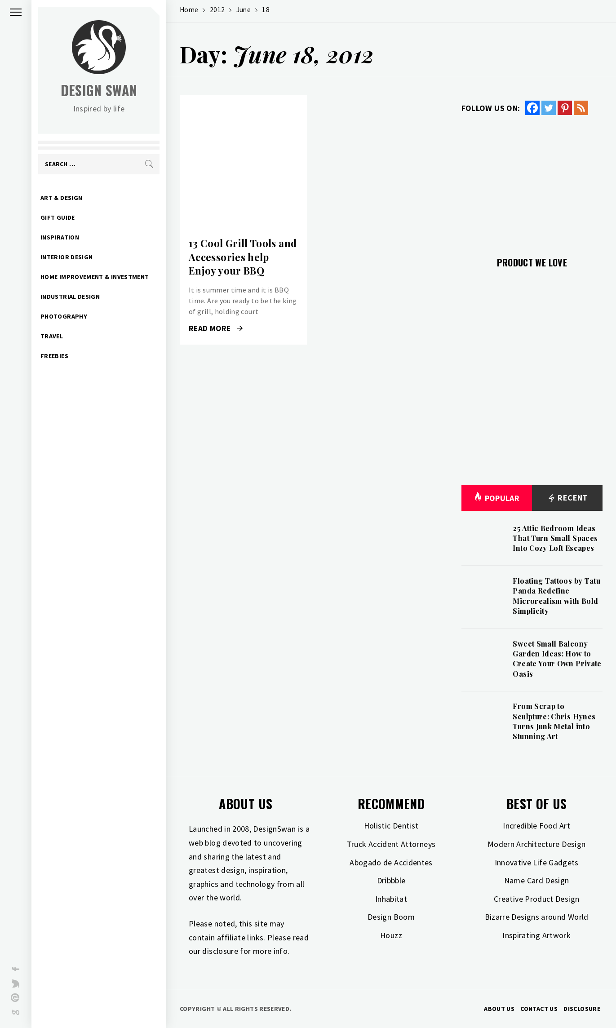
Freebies (54, 356)
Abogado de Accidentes (391, 862)
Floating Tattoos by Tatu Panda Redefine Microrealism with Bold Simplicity (556, 596)
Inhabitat (391, 899)
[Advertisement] (532, 180)
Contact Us (539, 1009)
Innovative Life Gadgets (537, 862)
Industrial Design (70, 296)
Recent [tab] (567, 498)
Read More (216, 328)
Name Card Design (536, 880)
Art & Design (61, 198)
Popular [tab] (496, 498)
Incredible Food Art (536, 825)
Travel (51, 336)
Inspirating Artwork (536, 935)
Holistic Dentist (391, 825)
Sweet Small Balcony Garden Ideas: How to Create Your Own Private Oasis (557, 658)
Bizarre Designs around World (537, 917)
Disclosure (581, 1009)
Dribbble (391, 880)
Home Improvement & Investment (94, 277)
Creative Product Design (536, 899)
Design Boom (391, 917)
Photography (63, 316)
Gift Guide (57, 217)
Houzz (391, 935)
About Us (499, 1009)
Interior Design (66, 257)
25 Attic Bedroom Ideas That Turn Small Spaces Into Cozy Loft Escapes (555, 538)
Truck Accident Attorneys (391, 844)
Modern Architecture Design (536, 844)
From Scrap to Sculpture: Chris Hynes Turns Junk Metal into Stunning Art (554, 721)
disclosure (220, 951)
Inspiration (59, 237)
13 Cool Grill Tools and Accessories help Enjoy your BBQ (243, 257)
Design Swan (99, 90)
